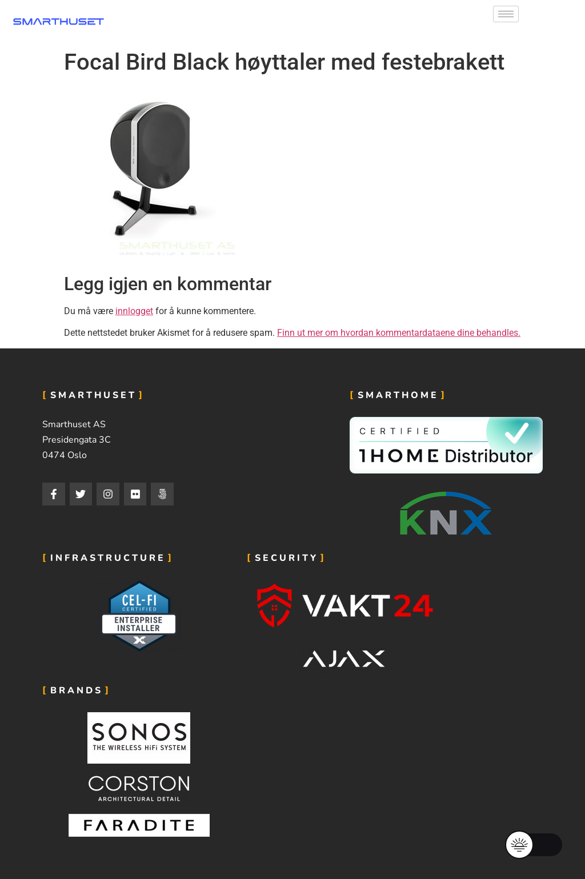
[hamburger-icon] (506, 14)
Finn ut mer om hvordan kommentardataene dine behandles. (398, 332)
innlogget (134, 311)
